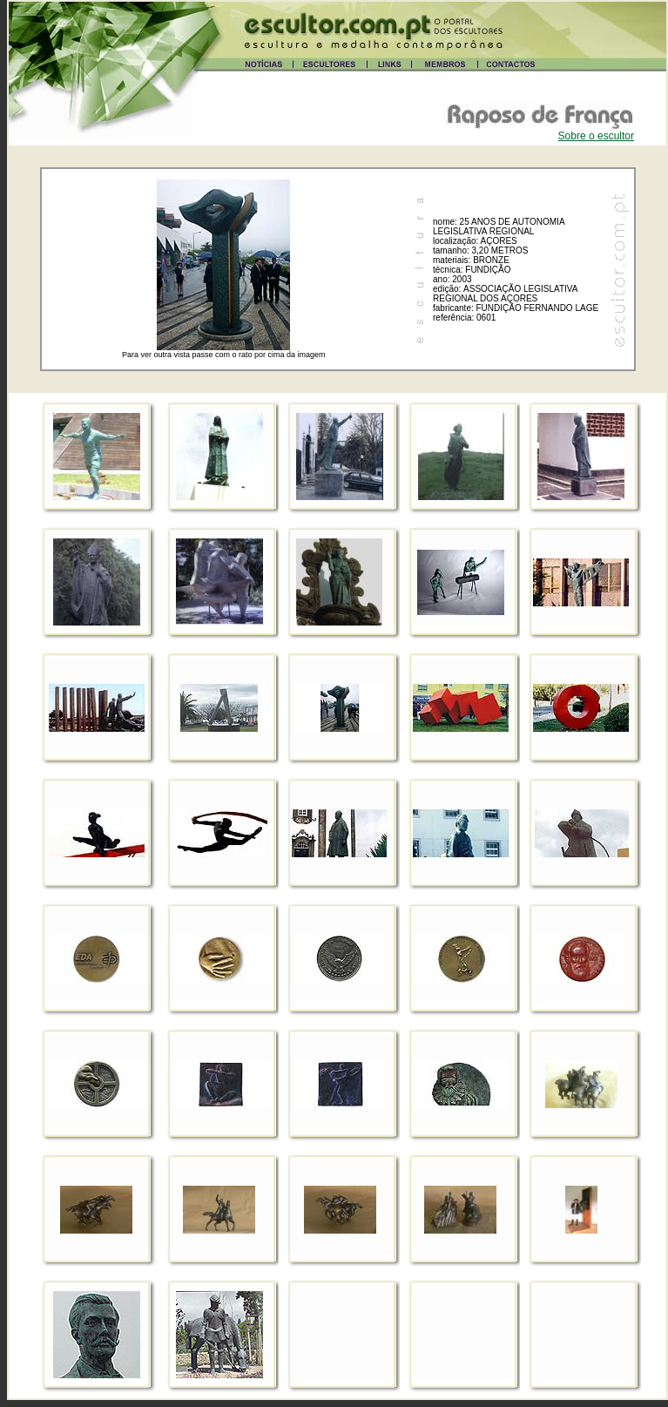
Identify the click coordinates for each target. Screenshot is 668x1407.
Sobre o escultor (596, 136)
